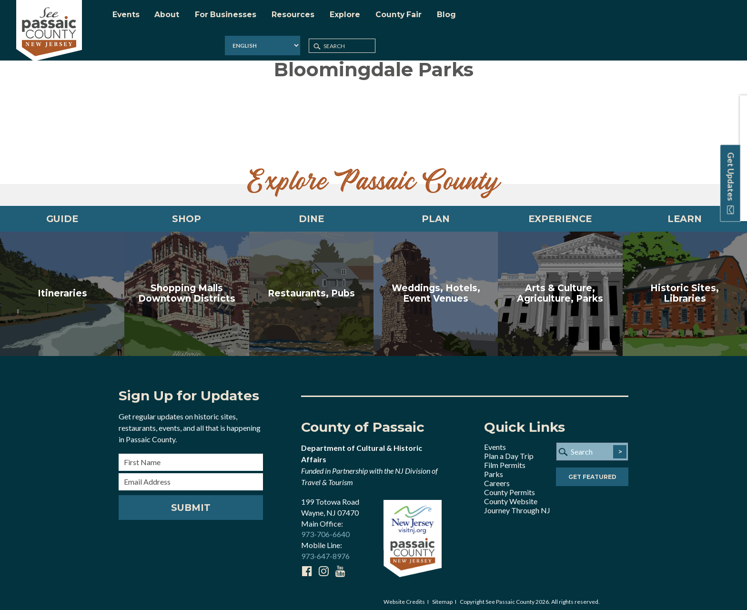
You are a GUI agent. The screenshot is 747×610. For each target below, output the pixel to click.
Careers (497, 477)
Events (495, 441)
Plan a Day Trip (509, 450)
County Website (510, 495)
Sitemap (442, 596)
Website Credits (404, 596)
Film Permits (504, 459)
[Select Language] (614, 16)
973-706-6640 (325, 529)
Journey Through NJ (517, 504)
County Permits (509, 486)
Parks (493, 468)
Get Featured (592, 472)
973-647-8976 (325, 551)
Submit (191, 502)
